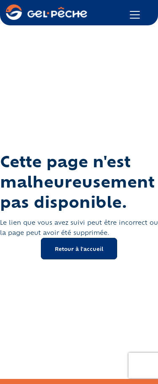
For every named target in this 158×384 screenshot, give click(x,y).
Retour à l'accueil (79, 248)
